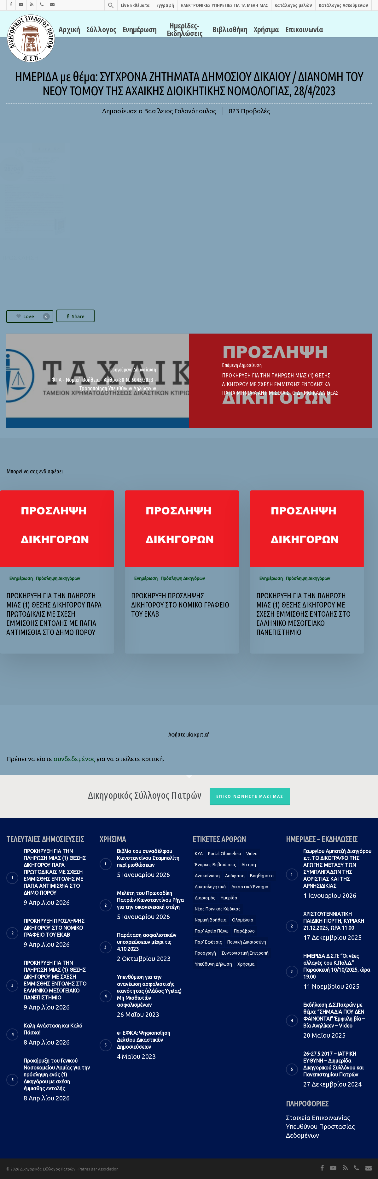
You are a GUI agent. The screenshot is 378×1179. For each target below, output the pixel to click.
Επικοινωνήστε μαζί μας (249, 796)
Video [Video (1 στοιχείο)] (252, 853)
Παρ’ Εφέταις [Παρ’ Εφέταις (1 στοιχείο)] (208, 942)
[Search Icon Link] (110, 5)
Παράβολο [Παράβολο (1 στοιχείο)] (244, 930)
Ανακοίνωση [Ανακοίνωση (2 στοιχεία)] (207, 875)
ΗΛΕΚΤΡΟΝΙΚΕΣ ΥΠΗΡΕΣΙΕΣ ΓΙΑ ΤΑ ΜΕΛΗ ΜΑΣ (224, 5)
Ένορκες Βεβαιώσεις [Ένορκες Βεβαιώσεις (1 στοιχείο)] (215, 864)
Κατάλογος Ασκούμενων (343, 5)
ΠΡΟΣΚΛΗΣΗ (19, 257)
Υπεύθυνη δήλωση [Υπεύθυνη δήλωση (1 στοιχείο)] (213, 964)
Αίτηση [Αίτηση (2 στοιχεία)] (248, 864)
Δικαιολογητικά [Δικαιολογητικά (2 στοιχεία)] (210, 886)
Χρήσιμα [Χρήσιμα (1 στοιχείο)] (246, 964)
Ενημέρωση (140, 29)
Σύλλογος (101, 29)
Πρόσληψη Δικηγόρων (58, 578)
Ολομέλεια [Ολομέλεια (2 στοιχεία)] (242, 919)
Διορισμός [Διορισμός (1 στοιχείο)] (205, 897)
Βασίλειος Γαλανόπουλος (180, 111)
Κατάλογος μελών (293, 5)
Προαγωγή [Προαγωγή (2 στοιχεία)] (205, 953)
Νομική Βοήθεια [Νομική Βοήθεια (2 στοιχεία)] (211, 919)
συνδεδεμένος (74, 758)
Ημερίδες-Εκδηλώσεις (185, 29)
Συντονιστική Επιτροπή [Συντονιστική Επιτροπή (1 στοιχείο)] (245, 953)
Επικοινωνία (304, 29)
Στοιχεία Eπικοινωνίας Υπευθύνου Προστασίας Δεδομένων (320, 1126)
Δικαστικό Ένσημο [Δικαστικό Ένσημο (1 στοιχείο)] (249, 886)
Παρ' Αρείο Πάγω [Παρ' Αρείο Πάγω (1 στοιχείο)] (212, 930)
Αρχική (69, 29)
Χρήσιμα (266, 29)
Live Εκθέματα (135, 5)
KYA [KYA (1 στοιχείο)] (199, 853)
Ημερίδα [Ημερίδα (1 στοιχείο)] (229, 897)
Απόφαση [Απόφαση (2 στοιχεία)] (235, 875)
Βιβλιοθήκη (229, 29)
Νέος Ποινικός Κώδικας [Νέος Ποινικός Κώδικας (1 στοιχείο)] (218, 908)
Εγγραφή (165, 5)
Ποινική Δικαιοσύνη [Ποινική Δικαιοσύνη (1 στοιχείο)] (246, 942)
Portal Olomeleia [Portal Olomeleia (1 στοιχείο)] (224, 853)
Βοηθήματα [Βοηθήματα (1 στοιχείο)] (262, 875)
